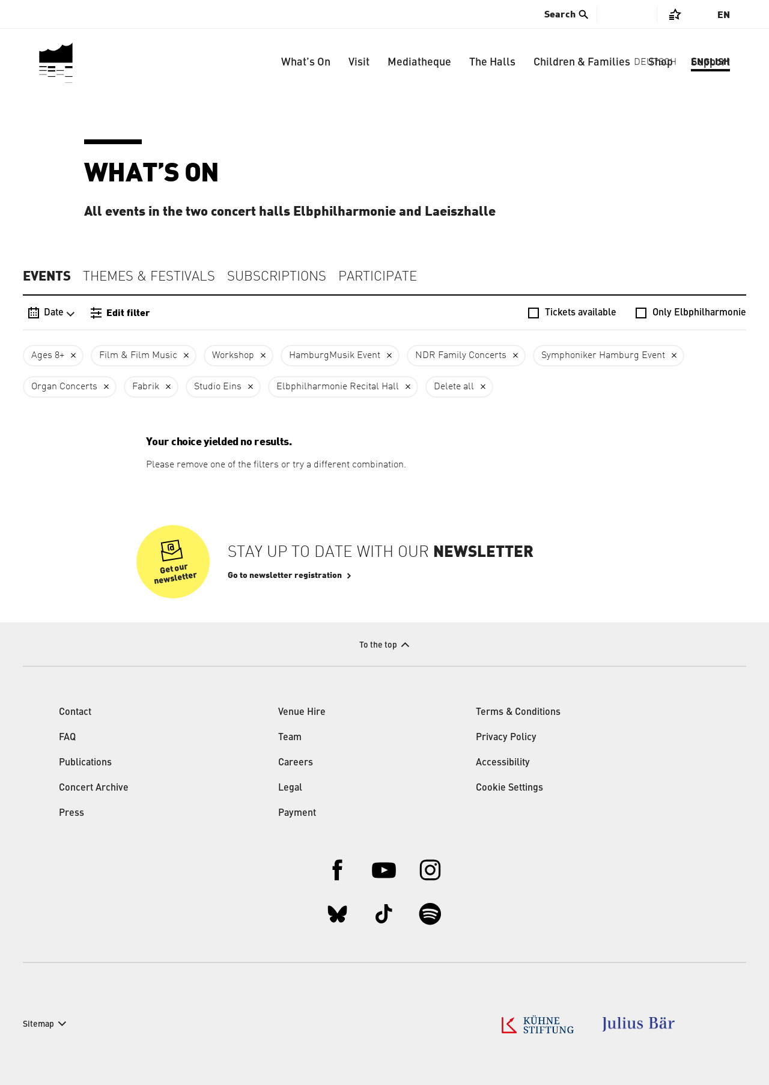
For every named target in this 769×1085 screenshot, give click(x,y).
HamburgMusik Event (334, 355)
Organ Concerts (64, 387)
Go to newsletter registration (285, 575)
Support (710, 62)
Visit (358, 62)
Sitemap (38, 1024)
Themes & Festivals (149, 277)
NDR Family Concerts (460, 355)
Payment (297, 813)
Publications (85, 763)
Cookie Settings (509, 788)
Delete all (454, 387)
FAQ (67, 738)
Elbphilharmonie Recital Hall (337, 387)
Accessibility (503, 763)
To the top (378, 645)
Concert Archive (94, 788)
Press (71, 813)
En (723, 15)
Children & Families (581, 62)
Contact (75, 712)
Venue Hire (302, 712)
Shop (660, 62)
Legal (290, 788)
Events (47, 276)
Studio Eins (218, 387)
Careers (295, 763)
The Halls (492, 62)
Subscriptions (276, 277)
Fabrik (145, 387)
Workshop (233, 355)
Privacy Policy (506, 738)
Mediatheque (419, 62)
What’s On (305, 62)
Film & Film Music (138, 355)
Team (290, 738)
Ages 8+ (47, 355)
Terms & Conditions (518, 712)
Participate (377, 277)
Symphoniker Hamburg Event (603, 355)
